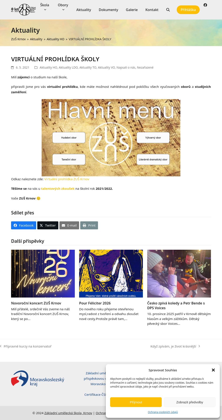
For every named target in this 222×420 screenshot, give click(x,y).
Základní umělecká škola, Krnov (68, 413)
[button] (213, 370)
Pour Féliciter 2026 (95, 303)
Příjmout (136, 402)
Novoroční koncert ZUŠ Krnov (36, 303)
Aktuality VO (106, 67)
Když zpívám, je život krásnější (175, 346)
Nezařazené (145, 67)
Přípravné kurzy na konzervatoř (25, 346)
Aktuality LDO (68, 67)
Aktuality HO (48, 67)
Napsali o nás (125, 67)
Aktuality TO (87, 67)
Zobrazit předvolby (189, 402)
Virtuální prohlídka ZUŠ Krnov (66, 179)
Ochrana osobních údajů (163, 412)
